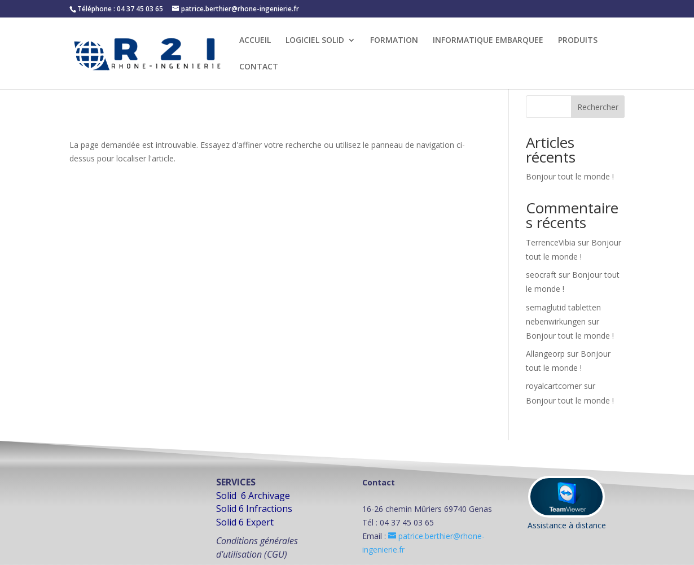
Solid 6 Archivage (253, 495)
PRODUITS (578, 40)
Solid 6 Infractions (254, 508)
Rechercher (597, 107)
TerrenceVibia (551, 242)
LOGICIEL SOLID (314, 40)
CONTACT (258, 67)
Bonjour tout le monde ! (570, 176)
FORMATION (394, 40)
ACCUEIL (255, 40)
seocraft (541, 274)
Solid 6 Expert (245, 522)
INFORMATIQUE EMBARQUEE (488, 40)
